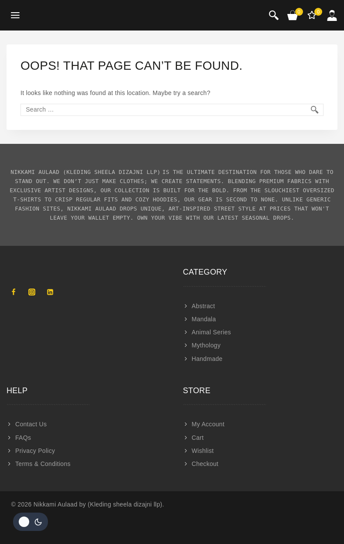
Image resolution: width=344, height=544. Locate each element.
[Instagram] (32, 292)
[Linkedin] (50, 292)
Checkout (205, 463)
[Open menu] (15, 15)
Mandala (204, 319)
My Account (208, 424)
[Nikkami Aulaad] (59, 15)
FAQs (23, 437)
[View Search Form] (274, 15)
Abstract (203, 306)
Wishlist (203, 450)
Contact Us (31, 424)
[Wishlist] (312, 15)
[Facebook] (13, 292)
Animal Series (211, 332)
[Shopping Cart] (293, 15)
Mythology (206, 345)
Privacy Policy (35, 450)
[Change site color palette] (30, 522)
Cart (198, 437)
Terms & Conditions (43, 463)
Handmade (207, 358)
